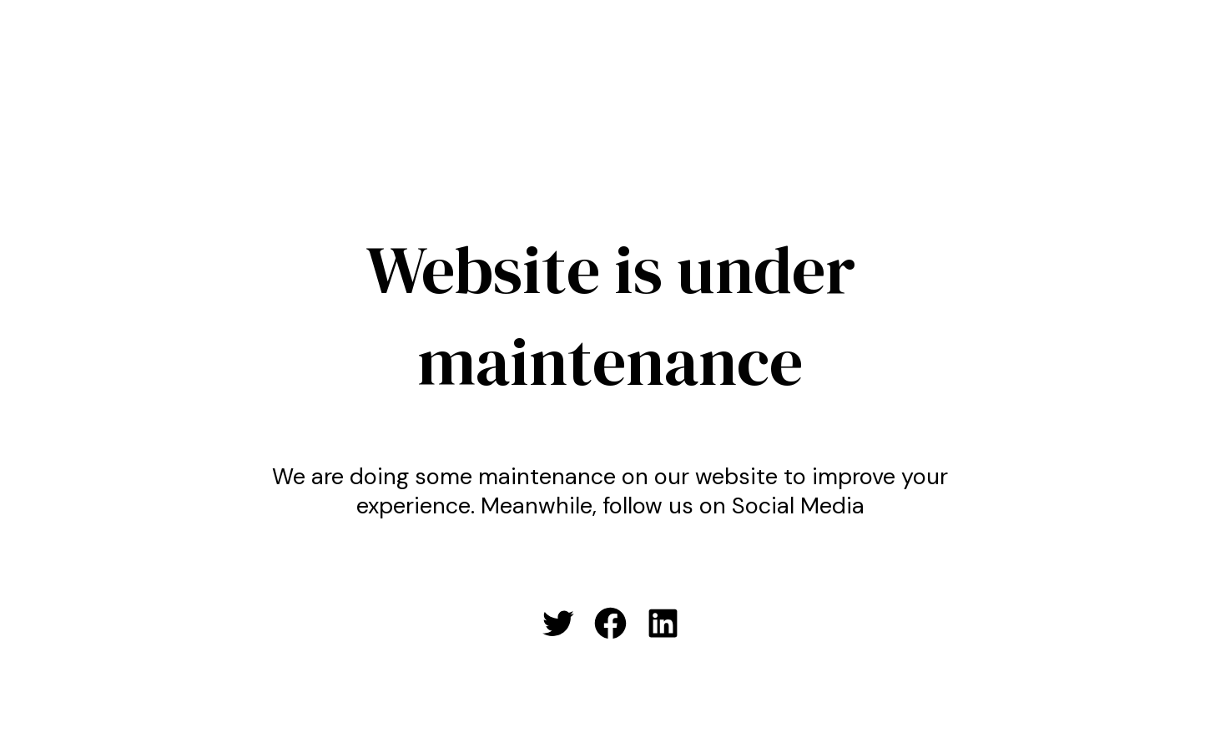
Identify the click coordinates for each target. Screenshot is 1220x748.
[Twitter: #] (558, 623)
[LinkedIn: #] (663, 623)
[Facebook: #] (610, 623)
